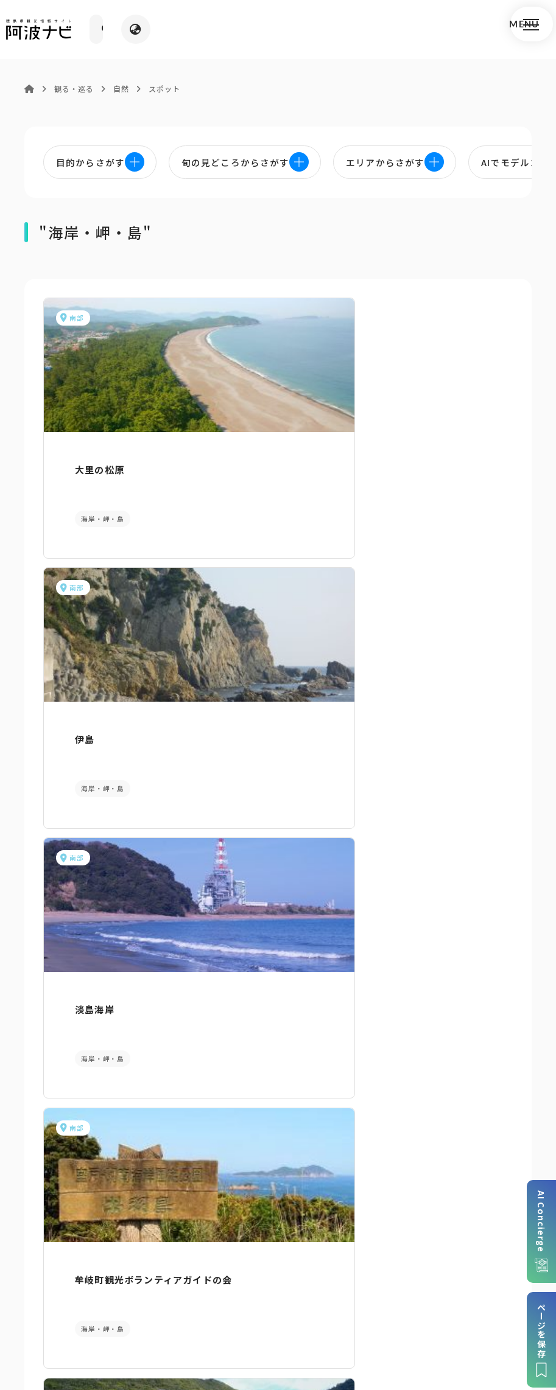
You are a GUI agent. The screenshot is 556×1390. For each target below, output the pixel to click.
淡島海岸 (402, 456)
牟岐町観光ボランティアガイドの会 (112, 693)
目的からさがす (277, 956)
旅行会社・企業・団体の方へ (445, 1289)
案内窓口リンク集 (278, 1150)
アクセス (463, 1150)
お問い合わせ (412, 1307)
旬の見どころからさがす (463, 956)
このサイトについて (93, 1289)
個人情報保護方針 (250, 1289)
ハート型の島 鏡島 (426, 686)
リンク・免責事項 (336, 1289)
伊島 (230, 456)
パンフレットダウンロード (92, 1150)
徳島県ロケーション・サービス (268, 1307)
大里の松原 (83, 456)
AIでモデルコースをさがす (92, 956)
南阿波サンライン (260, 686)
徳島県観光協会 (160, 1307)
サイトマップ (174, 1289)
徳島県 (359, 1307)
